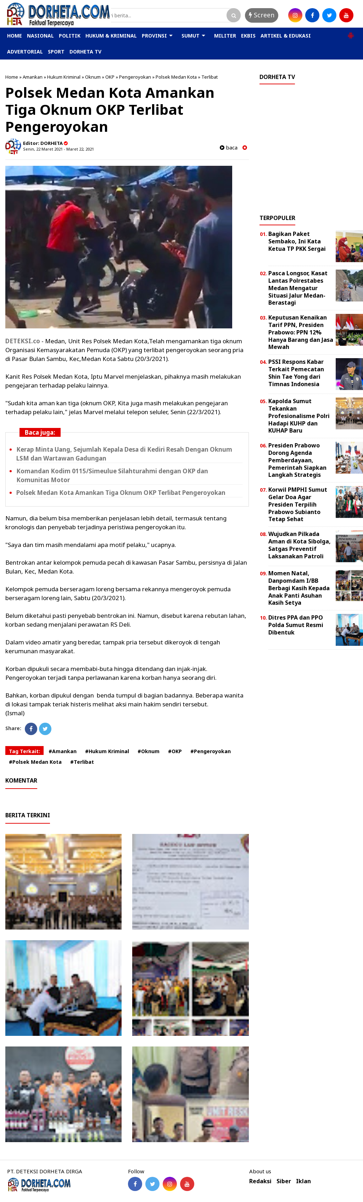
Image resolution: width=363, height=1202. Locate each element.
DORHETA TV (85, 51)
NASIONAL (40, 35)
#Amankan (63, 751)
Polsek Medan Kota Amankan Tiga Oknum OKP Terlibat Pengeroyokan (120, 493)
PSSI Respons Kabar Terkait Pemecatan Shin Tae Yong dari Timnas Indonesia (296, 373)
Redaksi (260, 1181)
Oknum (93, 77)
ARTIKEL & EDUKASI (286, 35)
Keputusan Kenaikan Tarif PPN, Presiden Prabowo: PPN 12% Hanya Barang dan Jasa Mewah (300, 332)
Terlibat (209, 77)
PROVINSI (154, 35)
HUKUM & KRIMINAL (111, 35)
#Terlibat (82, 761)
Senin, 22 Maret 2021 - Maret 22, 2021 (58, 149)
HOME (14, 35)
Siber (284, 1181)
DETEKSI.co (22, 341)
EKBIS (248, 35)
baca (229, 148)
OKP (110, 77)
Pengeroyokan (135, 77)
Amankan (33, 77)
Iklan (303, 1181)
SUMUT (191, 35)
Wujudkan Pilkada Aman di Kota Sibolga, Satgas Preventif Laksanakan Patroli (299, 545)
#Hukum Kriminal (107, 751)
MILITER (225, 35)
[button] (350, 32)
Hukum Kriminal (63, 77)
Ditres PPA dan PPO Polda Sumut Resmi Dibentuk (295, 625)
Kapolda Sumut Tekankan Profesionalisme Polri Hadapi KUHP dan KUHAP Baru (299, 415)
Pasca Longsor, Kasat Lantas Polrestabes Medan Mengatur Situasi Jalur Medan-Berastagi (298, 287)
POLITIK (69, 35)
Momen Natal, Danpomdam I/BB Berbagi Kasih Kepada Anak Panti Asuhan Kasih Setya (299, 587)
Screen (261, 15)
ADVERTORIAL (25, 51)
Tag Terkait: (24, 751)
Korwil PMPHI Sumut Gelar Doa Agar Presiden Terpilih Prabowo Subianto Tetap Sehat (297, 504)
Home (11, 77)
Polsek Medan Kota (176, 77)
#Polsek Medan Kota (35, 761)
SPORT (56, 51)
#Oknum (149, 751)
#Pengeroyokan (210, 751)
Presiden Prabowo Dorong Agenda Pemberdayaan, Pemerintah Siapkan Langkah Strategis (297, 460)
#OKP (175, 751)
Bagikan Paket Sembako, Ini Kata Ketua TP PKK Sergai (297, 241)
